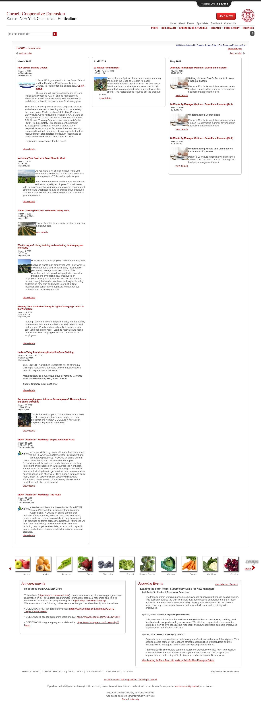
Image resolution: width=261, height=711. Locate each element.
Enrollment (216, 23)
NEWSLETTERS (30, 671)
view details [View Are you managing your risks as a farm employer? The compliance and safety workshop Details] (29, 430)
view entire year (235, 48)
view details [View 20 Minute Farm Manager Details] (105, 98)
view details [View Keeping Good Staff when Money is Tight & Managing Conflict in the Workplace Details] (29, 343)
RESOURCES (113, 671)
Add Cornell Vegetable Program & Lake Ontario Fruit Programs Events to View (211, 45)
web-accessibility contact (187, 686)
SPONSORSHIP (94, 671)
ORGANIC (216, 28)
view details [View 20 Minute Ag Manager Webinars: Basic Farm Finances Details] (182, 95)
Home (173, 23)
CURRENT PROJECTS (53, 671)
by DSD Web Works (145, 696)
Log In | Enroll (219, 3)
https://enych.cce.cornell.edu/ (54, 595)
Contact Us (230, 23)
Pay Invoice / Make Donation (225, 671)
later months (238, 53)
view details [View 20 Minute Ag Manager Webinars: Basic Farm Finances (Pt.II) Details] (182, 129)
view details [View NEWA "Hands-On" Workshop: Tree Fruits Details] (29, 535)
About (182, 23)
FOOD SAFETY (231, 28)
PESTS (154, 28)
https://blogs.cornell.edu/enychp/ (89, 600)
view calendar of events (226, 584)
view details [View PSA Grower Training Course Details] (29, 149)
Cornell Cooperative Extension (42, 16)
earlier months (24, 53)
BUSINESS (248, 28)
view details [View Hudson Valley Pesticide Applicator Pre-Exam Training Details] (29, 390)
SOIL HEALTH (168, 28)
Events (190, 23)
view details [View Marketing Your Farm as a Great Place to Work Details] (29, 201)
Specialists (202, 23)
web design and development (120, 696)
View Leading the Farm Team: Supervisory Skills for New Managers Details (178, 660)
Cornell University (130, 699)
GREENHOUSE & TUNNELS (193, 28)
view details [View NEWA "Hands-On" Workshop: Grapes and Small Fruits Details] (29, 485)
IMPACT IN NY (76, 671)
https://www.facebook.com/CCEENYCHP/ (98, 617)
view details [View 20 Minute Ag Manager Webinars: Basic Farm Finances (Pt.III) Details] (182, 165)
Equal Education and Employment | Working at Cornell (130, 679)
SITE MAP (128, 671)
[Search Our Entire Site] (31, 34)
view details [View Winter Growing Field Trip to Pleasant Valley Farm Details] (42, 232)
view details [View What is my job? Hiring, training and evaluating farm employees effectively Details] (29, 297)
